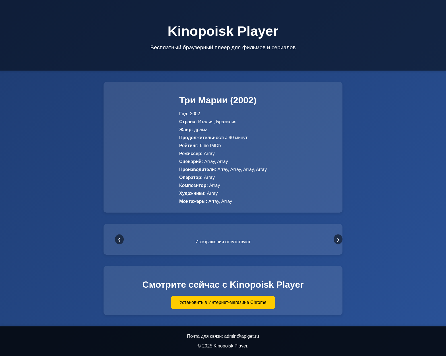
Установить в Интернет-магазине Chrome (223, 302)
